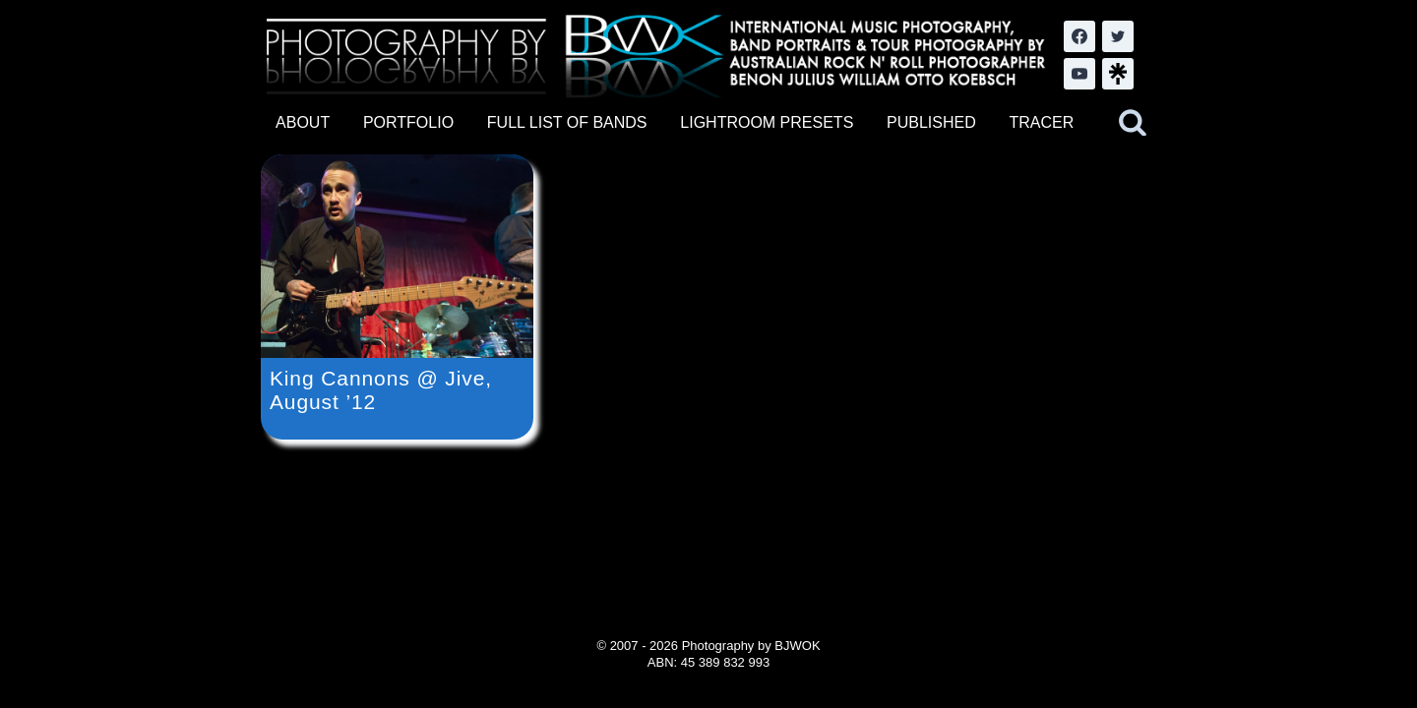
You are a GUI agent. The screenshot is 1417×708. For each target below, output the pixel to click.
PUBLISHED (931, 122)
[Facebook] (1079, 36)
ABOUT (303, 122)
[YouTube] (1079, 73)
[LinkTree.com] (1118, 73)
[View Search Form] (1132, 123)
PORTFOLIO (408, 122)
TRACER (1041, 122)
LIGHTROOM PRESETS (766, 122)
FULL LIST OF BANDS (567, 122)
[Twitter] (1118, 36)
